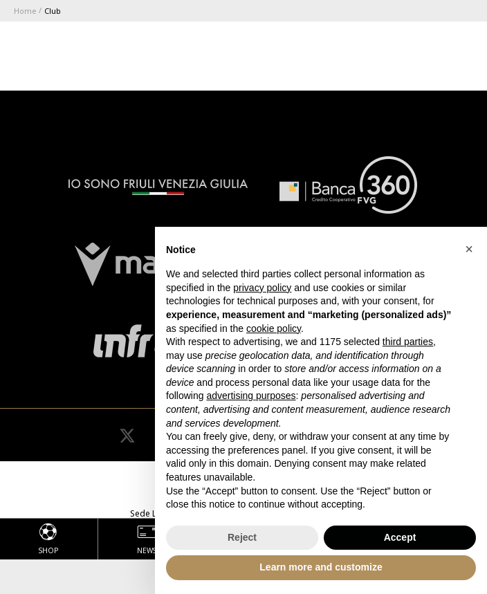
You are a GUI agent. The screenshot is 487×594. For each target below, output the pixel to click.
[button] (469, 249)
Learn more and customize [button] (320, 567)
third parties (408, 341)
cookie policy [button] (273, 328)
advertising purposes (250, 395)
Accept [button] (400, 537)
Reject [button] (242, 537)
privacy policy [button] (262, 287)
